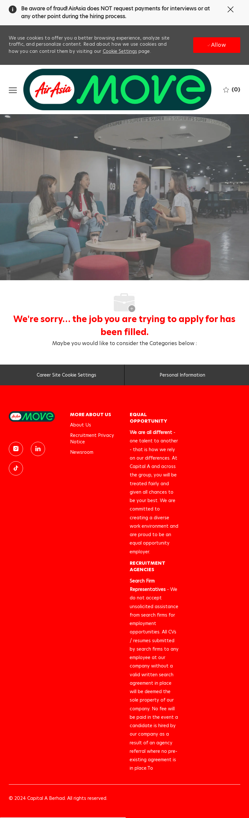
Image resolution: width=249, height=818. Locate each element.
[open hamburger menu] (13, 89)
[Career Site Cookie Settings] (66, 377)
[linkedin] (38, 449)
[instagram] (16, 449)
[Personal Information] (182, 377)
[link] (35, 416)
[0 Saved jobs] (231, 89)
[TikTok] (16, 468)
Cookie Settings (120, 51)
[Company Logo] (117, 89)
